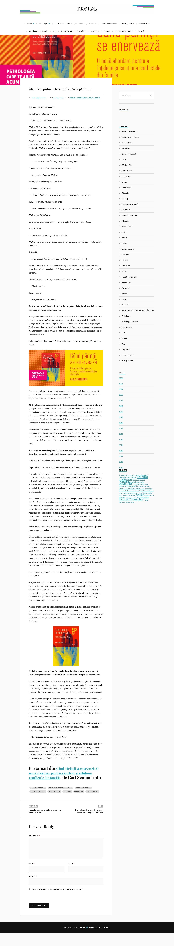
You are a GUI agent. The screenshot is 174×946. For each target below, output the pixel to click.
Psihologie (43, 23)
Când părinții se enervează (61, 799)
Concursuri (126, 176)
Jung (124, 493)
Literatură (126, 265)
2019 (121, 417)
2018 (121, 423)
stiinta (141, 486)
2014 (121, 445)
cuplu (146, 500)
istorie (128, 477)
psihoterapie (147, 493)
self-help (133, 477)
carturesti (132, 495)
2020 (121, 411)
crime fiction (138, 493)
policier (121, 489)
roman (124, 481)
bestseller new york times (131, 491)
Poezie (124, 293)
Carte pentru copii (109, 23)
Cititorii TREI (66, 31)
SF (119, 475)
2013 (121, 451)
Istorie (124, 232)
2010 (121, 467)
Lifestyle (141, 31)
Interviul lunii (127, 226)
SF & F (124, 333)
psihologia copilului (134, 489)
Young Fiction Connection (136, 482)
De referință (126, 187)
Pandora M (126, 282)
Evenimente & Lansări (38, 31)
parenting (78, 802)
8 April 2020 (60, 105)
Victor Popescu (39, 105)
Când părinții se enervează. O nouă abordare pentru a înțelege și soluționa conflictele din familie (64, 781)
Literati (125, 260)
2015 (121, 439)
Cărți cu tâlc (127, 165)
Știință (124, 338)
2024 (121, 389)
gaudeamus (122, 502)
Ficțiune (28, 23)
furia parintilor (38, 802)
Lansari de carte (128, 249)
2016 (121, 434)
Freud (121, 493)
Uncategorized (128, 355)
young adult (123, 475)
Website (33, 888)
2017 (121, 428)
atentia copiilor (38, 799)
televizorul (92, 802)
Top (54, 31)
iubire (120, 495)
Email (71, 875)
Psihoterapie (127, 327)
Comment (34, 847)
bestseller (126, 483)
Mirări (124, 271)
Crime (124, 182)
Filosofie (125, 221)
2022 (121, 400)
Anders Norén (103, 940)
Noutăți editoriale (129, 277)
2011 (121, 462)
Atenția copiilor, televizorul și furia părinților (64, 91)
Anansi (126, 488)
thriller (136, 484)
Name (32, 875)
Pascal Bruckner (130, 502)
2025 (121, 383)
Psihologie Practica (130, 321)
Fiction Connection (129, 215)
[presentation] (47, 911)
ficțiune (140, 494)
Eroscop (125, 198)
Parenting (126, 288)
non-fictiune (131, 475)
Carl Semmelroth (84, 799)
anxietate (125, 495)
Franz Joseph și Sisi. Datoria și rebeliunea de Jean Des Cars (89, 822)
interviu (142, 480)
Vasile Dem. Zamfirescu (146, 491)
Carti (124, 159)
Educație (93, 23)
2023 (121, 395)
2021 (121, 406)
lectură (67, 802)
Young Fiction (128, 23)
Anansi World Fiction (124, 31)
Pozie (124, 299)
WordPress (80, 940)
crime (140, 484)
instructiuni (54, 802)
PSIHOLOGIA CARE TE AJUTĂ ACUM (69, 23)
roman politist (132, 486)
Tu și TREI (94, 31)
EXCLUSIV (126, 210)
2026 (121, 378)
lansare (146, 486)
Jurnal (124, 243)
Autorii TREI (144, 23)
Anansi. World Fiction (130, 137)
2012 (121, 456)
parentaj (142, 488)
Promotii (125, 305)
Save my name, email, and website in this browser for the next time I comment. (57, 902)
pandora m (136, 480)
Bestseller (81, 31)
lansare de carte (130, 493)
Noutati (107, 31)
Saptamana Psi (149, 495)
